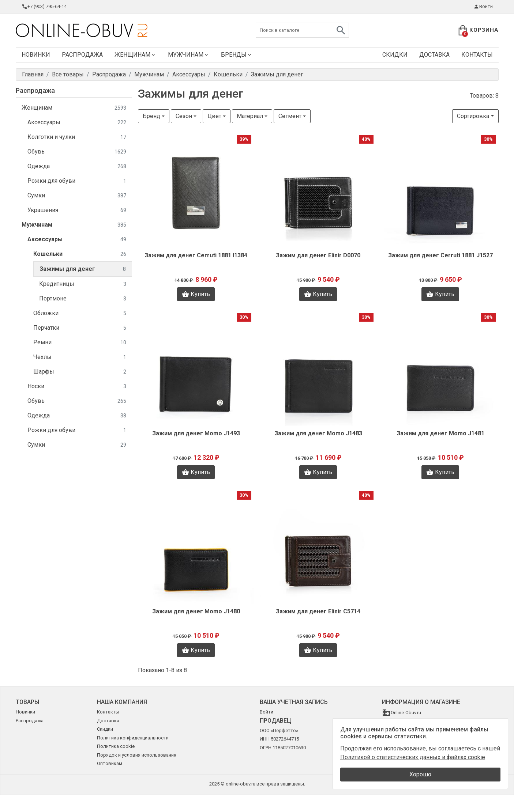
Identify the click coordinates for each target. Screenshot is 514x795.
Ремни (79, 343)
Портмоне (82, 299)
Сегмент (289, 116)
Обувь (76, 152)
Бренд (151, 116)
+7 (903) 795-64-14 (44, 7)
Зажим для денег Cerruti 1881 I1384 (196, 255)
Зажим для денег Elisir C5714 (318, 611)
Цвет (214, 116)
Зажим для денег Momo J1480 (196, 611)
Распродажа (82, 54)
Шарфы (79, 372)
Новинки (36, 54)
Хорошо (420, 774)
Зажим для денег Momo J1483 (318, 433)
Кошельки (79, 254)
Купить (196, 294)
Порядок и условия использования (136, 755)
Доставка (434, 54)
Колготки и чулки (76, 137)
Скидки (395, 54)
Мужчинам (188, 54)
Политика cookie (116, 746)
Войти (483, 7)
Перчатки (79, 328)
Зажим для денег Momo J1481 (440, 433)
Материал (250, 116)
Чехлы (79, 357)
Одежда (76, 166)
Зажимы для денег (83, 269)
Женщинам (135, 54)
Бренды (236, 54)
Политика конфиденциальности (133, 738)
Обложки (79, 313)
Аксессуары (76, 122)
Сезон (184, 116)
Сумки (76, 196)
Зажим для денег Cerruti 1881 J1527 (440, 255)
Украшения (76, 210)
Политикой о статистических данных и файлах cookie (412, 757)
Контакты (477, 54)
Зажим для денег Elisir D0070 (318, 255)
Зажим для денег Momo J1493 (196, 433)
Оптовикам (109, 763)
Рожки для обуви (76, 181)
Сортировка (473, 116)
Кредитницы (82, 284)
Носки (76, 386)
